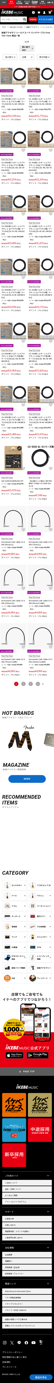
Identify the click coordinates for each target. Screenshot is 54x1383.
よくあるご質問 (11, 1195)
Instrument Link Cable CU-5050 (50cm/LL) (13, 543)
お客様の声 (9, 1218)
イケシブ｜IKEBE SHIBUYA (15, 1310)
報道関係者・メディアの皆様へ (17, 1231)
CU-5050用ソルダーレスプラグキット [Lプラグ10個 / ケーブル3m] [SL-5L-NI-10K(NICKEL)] (13, 294)
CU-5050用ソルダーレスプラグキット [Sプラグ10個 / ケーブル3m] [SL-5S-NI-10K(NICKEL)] (13, 421)
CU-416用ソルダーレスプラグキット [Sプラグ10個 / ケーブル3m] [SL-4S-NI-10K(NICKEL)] (41, 421)
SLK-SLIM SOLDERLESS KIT (12, 481)
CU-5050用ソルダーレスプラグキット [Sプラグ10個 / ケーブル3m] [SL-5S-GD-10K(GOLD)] (13, 230)
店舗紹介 (8, 1261)
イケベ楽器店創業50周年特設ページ (27, 6)
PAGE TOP (29, 1071)
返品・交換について (13, 1189)
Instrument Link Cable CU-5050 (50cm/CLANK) (40, 601)
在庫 (24, 57)
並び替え (9, 57)
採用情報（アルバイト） (14, 1273)
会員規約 (6, 1362)
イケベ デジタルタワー (14, 1304)
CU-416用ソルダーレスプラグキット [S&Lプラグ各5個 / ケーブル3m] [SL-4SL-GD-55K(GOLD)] (40, 166)
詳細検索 (33, 19)
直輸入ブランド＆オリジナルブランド (20, 1325)
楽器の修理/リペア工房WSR (16, 1319)
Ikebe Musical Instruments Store (18, 1291)
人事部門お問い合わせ (14, 1237)
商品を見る (41, 1377)
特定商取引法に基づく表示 (14, 1357)
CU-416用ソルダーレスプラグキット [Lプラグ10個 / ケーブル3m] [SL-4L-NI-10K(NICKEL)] (40, 294)
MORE (27, 779)
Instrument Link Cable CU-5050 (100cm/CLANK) (40, 660)
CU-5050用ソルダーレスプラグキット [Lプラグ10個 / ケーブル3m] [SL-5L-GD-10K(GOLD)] (13, 103)
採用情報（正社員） (13, 1267)
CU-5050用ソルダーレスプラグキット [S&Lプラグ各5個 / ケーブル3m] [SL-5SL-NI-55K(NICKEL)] (13, 357)
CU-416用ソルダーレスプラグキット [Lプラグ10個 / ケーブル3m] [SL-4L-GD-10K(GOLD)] (40, 103)
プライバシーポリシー (12, 1352)
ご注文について (11, 1182)
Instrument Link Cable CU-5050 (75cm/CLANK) (13, 660)
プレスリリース (9, 1367)
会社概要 (8, 1254)
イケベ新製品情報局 (13, 1297)
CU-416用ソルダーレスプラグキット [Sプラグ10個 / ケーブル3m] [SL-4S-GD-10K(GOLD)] (40, 230)
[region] (27, 739)
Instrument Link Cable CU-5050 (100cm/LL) (13, 601)
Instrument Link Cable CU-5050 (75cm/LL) (40, 543)
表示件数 (43, 57)
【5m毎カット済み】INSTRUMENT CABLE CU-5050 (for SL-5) (40, 483)
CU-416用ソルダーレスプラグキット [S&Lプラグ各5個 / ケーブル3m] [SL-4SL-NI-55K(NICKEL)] (40, 357)
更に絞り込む (26, 48)
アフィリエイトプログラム (15, 1201)
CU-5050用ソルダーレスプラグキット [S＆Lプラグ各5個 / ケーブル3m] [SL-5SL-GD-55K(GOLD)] (13, 166)
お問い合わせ (10, 1225)
